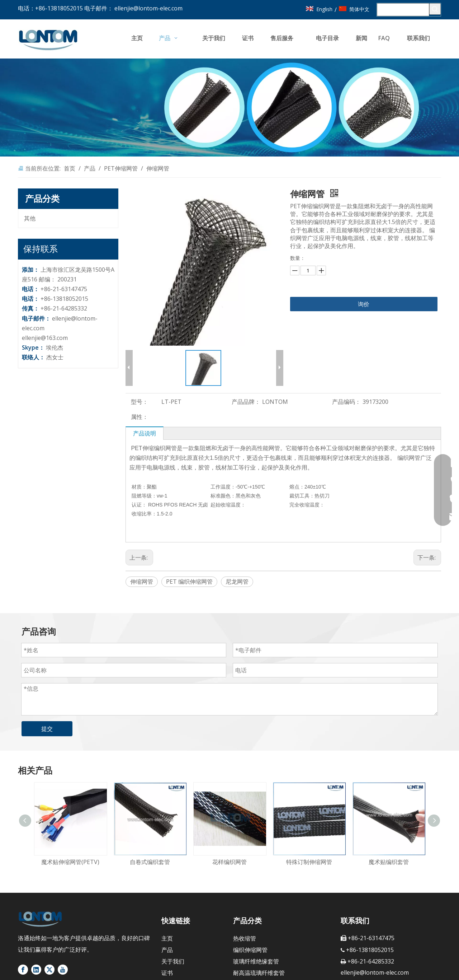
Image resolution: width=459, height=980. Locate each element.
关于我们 (172, 961)
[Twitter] (49, 970)
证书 (167, 973)
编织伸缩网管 (250, 950)
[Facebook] (23, 970)
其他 (30, 218)
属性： (139, 417)
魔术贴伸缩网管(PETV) (70, 862)
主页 (167, 938)
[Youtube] (63, 970)
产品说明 (144, 433)
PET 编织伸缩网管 (189, 581)
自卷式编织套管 (150, 862)
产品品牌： (246, 402)
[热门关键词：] (435, 9)
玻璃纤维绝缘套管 (256, 961)
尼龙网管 (237, 581)
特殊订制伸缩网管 (309, 862)
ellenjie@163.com (45, 338)
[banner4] (229, 108)
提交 (47, 729)
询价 (363, 304)
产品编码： (346, 402)
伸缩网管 (141, 581)
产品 (167, 950)
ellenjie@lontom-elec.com (148, 8)
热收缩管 (244, 938)
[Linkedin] (36, 970)
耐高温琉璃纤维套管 (259, 973)
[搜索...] (403, 9)
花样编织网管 (229, 862)
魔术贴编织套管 (389, 862)
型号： (139, 402)
